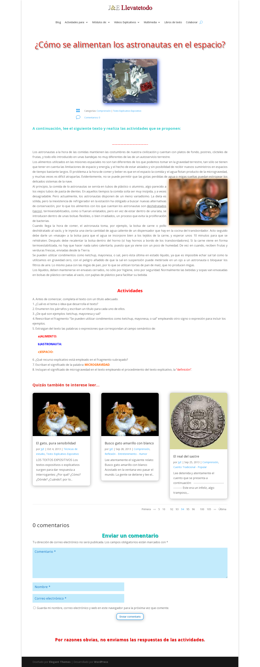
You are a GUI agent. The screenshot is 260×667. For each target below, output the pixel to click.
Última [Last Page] (222, 509)
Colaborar (192, 22)
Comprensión (104, 110)
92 (171, 509)
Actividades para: (74, 22)
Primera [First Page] (146, 509)
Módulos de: (99, 22)
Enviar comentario (130, 616)
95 (188, 509)
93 (177, 509)
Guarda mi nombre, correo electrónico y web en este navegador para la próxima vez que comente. (103, 608)
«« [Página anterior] (154, 509)
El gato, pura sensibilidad (56, 443)
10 (163, 509)
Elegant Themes (60, 662)
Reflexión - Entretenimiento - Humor (126, 454)
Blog (58, 22)
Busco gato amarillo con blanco (129, 443)
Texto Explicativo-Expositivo (127, 110)
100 (202, 509)
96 (193, 509)
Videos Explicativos (125, 22)
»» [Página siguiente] (215, 509)
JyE (42, 449)
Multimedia (150, 22)
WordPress (101, 662)
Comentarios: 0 (92, 117)
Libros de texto (173, 22)
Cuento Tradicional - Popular (190, 467)
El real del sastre (186, 456)
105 (209, 509)
